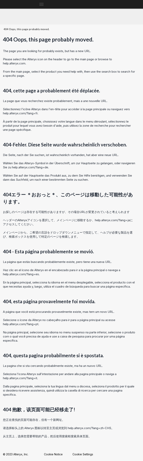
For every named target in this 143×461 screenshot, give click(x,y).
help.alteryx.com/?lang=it (20, 378)
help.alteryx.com (14, 63)
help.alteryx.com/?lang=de (30, 167)
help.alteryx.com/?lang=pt (20, 324)
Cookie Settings (82, 454)
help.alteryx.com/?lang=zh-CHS (89, 428)
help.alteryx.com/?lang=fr (20, 113)
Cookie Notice (53, 454)
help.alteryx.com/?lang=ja (112, 220)
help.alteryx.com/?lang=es (21, 274)
